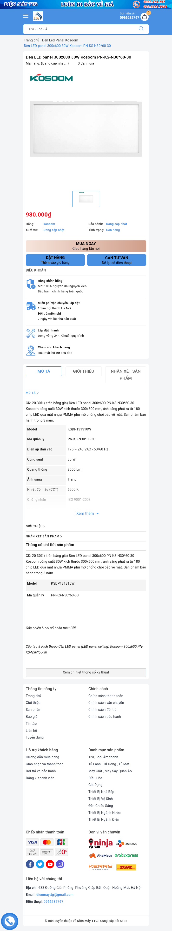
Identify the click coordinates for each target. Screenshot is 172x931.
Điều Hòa (95, 778)
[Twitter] (40, 864)
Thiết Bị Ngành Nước (104, 813)
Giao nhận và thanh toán (44, 764)
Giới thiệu (33, 703)
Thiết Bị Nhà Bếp (101, 792)
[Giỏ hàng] (144, 17)
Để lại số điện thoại (116, 260)
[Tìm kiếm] (141, 29)
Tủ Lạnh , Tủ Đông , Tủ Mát (108, 764)
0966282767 (53, 902)
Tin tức (31, 724)
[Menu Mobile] (26, 15)
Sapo (123, 921)
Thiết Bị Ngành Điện (103, 819)
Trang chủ (33, 696)
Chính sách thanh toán (105, 696)
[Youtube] (50, 864)
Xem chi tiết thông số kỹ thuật (86, 672)
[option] (86, 129)
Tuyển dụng (35, 737)
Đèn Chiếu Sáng (100, 806)
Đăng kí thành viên (40, 778)
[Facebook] (30, 864)
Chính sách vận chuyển (106, 703)
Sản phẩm (33, 710)
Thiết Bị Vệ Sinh (100, 799)
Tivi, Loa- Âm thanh (103, 757)
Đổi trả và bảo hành (41, 771)
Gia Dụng (95, 785)
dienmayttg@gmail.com (54, 895)
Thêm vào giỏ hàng (55, 259)
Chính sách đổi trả (102, 710)
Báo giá (31, 717)
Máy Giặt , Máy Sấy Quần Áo (110, 771)
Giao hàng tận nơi (86, 246)
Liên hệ (31, 731)
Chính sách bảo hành (104, 717)
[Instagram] (60, 864)
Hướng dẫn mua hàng (42, 757)
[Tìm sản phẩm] (78, 29)
